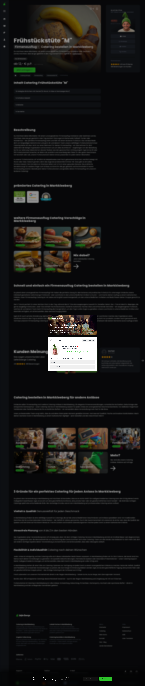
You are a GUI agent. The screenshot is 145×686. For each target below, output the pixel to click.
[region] (72, 679)
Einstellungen (90, 679)
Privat (53, 362)
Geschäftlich (55, 367)
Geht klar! (105, 679)
